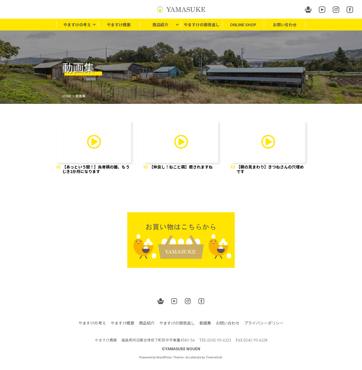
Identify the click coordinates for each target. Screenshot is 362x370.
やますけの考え (77, 24)
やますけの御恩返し (201, 24)
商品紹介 (160, 24)
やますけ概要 (119, 24)
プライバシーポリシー (264, 323)
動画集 (205, 323)
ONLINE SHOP (243, 24)
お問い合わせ (285, 24)
